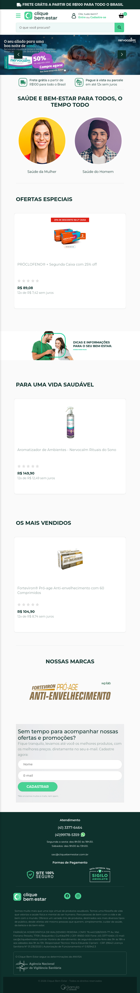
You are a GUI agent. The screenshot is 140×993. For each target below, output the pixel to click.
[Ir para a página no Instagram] (78, 896)
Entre (82, 17)
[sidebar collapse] (19, 15)
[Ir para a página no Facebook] (67, 896)
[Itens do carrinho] (121, 15)
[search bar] (119, 27)
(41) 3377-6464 (70, 828)
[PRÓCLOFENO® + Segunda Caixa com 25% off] (70, 237)
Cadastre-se (98, 17)
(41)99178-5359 (70, 834)
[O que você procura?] (70, 27)
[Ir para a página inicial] (40, 15)
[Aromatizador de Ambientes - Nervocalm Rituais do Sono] (70, 422)
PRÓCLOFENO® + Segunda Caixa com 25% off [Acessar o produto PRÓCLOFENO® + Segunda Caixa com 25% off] (57, 264)
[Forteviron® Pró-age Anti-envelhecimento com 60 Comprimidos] (70, 560)
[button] (18, 54)
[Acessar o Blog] (70, 341)
